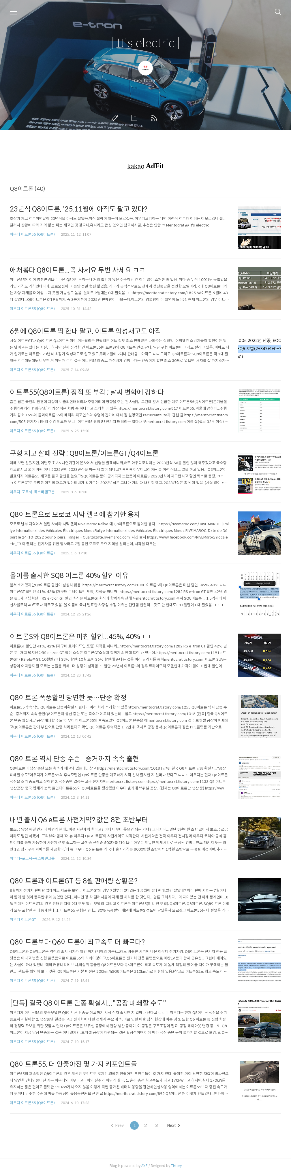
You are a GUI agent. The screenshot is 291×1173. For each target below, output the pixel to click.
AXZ (144, 1165)
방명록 (135, 118)
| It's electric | (145, 43)
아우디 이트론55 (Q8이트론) (32, 234)
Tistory (176, 1165)
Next (173, 1125)
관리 (175, 118)
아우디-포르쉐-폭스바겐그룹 (32, 492)
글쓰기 (116, 118)
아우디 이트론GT (23, 919)
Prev (117, 1125)
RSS (155, 118)
